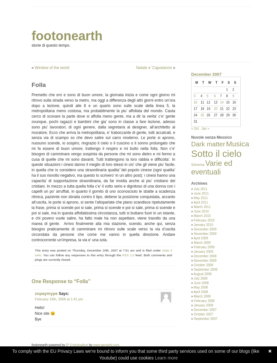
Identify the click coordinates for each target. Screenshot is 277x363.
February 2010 (204, 220)
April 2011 (201, 202)
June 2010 (201, 211)
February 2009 (204, 247)
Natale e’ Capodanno (154, 68)
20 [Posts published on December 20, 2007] (215, 109)
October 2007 (203, 314)
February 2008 (204, 301)
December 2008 (205, 256)
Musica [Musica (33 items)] (237, 144)
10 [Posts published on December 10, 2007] (195, 102)
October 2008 (203, 265)
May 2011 (201, 198)
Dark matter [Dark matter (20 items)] (208, 144)
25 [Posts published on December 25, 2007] (202, 115)
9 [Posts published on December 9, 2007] (233, 96)
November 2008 (205, 260)
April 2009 (201, 238)
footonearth (67, 36)
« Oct (195, 128)
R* (68, 345)
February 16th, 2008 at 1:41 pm (59, 299)
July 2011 (200, 189)
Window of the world (52, 68)
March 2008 (202, 296)
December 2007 (205, 310)
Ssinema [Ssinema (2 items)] (197, 164)
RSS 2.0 (128, 255)
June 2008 (201, 283)
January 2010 (203, 225)
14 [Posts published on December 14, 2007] (221, 102)
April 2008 (201, 292)
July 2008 (200, 278)
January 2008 (203, 305)
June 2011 (201, 193)
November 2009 (205, 234)
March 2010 (202, 216)
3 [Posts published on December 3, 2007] (195, 96)
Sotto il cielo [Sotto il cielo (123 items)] (216, 153)
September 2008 (205, 269)
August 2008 (203, 274)
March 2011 (202, 207)
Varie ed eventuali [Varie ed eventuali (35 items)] (211, 167)
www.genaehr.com (106, 345)
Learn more (166, 357)
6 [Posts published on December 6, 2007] (215, 96)
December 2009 (205, 229)
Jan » (205, 128)
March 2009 (202, 242)
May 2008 (201, 287)
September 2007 (205, 319)
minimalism (80, 345)
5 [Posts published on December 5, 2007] (208, 96)
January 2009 (203, 251)
